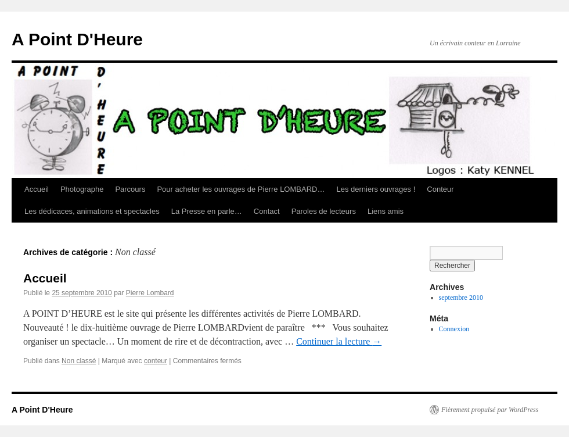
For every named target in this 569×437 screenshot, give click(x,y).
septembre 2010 (461, 297)
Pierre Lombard (150, 293)
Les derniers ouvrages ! (375, 189)
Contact (267, 211)
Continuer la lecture (338, 341)
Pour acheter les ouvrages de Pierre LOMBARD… (241, 189)
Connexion (454, 329)
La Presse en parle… (206, 211)
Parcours (130, 189)
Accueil (36, 189)
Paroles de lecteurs (323, 211)
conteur (155, 361)
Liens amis (386, 211)
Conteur (440, 189)
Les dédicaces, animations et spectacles (92, 211)
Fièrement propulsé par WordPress (489, 410)
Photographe (81, 189)
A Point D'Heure (77, 39)
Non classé (79, 361)
